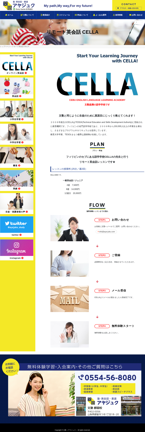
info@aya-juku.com (106, 232)
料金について (81, 15)
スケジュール (63, 15)
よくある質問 (99, 15)
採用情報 (117, 15)
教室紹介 (45, 15)
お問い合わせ (135, 15)
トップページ (5, 46)
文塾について (27, 15)
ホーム (9, 15)
